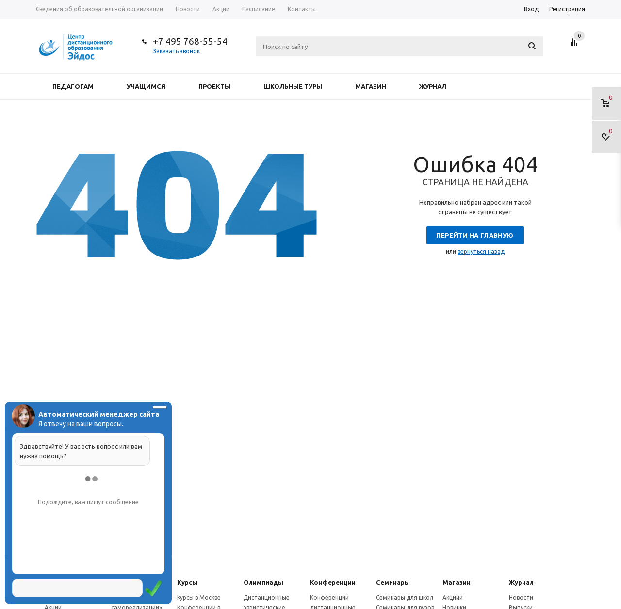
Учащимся (146, 86)
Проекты (214, 86)
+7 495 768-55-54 (190, 41)
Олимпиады (263, 582)
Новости (521, 597)
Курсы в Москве (199, 597)
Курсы (187, 582)
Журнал (432, 86)
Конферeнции (333, 582)
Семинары (393, 582)
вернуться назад (481, 251)
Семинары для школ (404, 597)
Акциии (452, 597)
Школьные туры (292, 86)
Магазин (370, 86)
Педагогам (73, 86)
